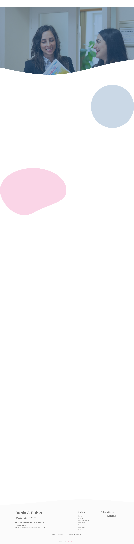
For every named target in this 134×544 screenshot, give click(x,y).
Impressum (61, 534)
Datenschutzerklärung (75, 534)
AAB (53, 534)
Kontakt (80, 529)
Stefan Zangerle (71, 541)
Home (80, 516)
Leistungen (81, 522)
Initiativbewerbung (83, 520)
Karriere (80, 518)
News (80, 525)
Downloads (81, 527)
